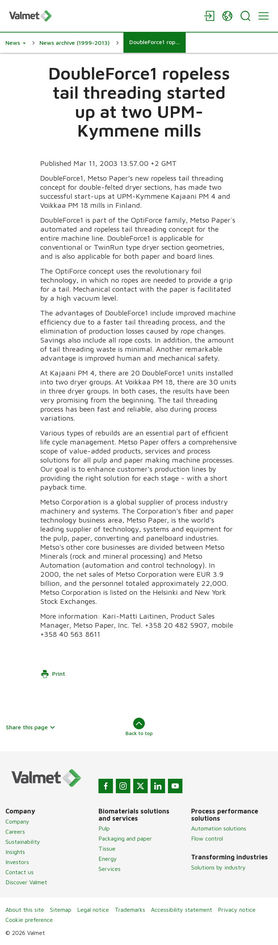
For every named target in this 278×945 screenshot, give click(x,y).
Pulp (104, 828)
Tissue (106, 848)
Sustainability (22, 841)
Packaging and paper (125, 838)
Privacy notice (237, 909)
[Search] (245, 16)
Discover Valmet (26, 882)
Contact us (19, 872)
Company (17, 821)
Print (53, 674)
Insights (15, 852)
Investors (17, 862)
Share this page (30, 727)
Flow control (207, 838)
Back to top (139, 727)
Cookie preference (29, 919)
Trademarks (130, 909)
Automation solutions (218, 828)
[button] (15, 42)
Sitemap (60, 909)
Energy (107, 858)
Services (109, 868)
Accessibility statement (181, 909)
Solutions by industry (218, 867)
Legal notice (93, 909)
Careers (15, 831)
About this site (24, 909)
